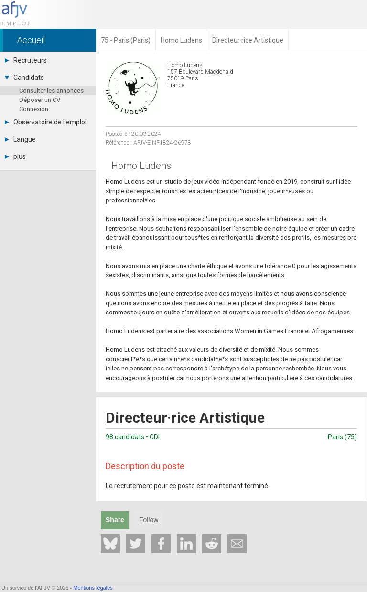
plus (15, 156)
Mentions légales (93, 588)
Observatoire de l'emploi (45, 122)
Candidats (24, 77)
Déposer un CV (39, 99)
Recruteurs (26, 60)
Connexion (33, 108)
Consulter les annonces (51, 90)
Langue (20, 139)
